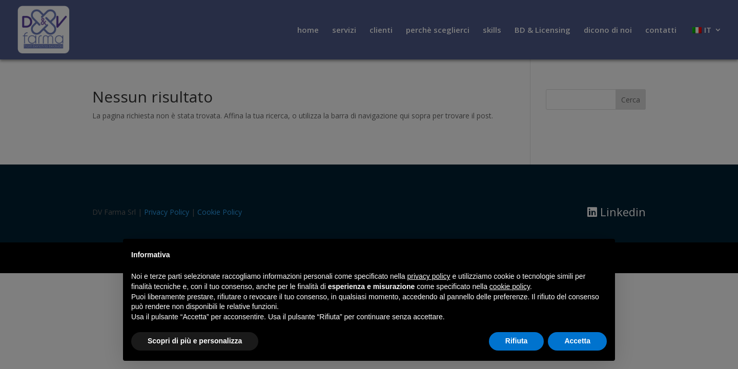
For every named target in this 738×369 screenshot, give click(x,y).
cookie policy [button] (509, 286)
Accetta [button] (577, 341)
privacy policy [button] (428, 276)
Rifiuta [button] (516, 341)
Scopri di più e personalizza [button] (195, 341)
